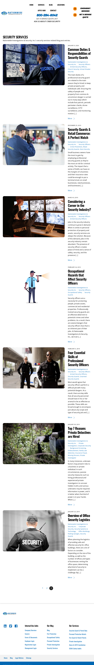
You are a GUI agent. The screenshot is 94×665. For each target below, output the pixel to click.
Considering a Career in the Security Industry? (76, 207)
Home (31, 4)
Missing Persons (73, 459)
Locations (61, 4)
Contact (53, 10)
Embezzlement (73, 454)
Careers (27, 638)
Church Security (73, 69)
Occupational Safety (75, 296)
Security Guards (73, 380)
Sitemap (28, 662)
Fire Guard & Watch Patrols (77, 641)
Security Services (52, 652)
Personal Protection (53, 645)
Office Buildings (84, 535)
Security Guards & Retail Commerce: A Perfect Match (79, 133)
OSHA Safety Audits (75, 652)
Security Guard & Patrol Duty (78, 634)
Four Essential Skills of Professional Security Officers (78, 362)
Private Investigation (53, 648)
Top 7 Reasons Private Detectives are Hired (79, 436)
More (70, 118)
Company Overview (30, 634)
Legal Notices (19, 662)
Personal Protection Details (77, 638)
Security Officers (84, 64)
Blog (51, 4)
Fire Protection (51, 638)
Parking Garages (73, 538)
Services (41, 4)
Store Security (85, 149)
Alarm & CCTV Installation (77, 649)
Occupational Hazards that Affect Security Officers (77, 280)
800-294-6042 (47, 15)
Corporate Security (84, 450)
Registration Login (30, 648)
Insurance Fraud (81, 457)
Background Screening (78, 452)
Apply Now (42, 10)
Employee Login (29, 645)
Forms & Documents (31, 641)
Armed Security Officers (78, 67)
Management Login (31, 652)
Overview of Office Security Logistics (79, 521)
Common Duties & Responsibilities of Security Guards (79, 53)
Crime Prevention (76, 147)
